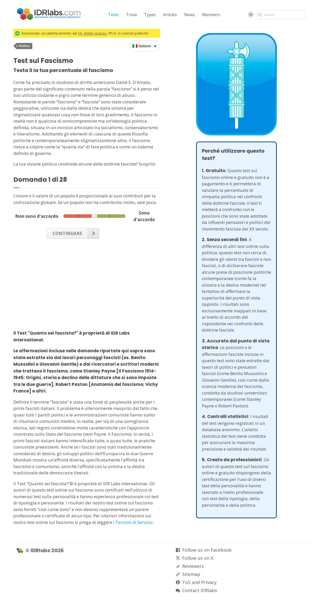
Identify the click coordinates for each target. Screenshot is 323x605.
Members (211, 14)
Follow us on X (197, 558)
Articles (170, 14)
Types (150, 14)
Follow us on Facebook (207, 550)
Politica (24, 46)
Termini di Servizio (134, 522)
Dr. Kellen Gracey (92, 33)
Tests (113, 14)
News (189, 14)
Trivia (131, 14)
